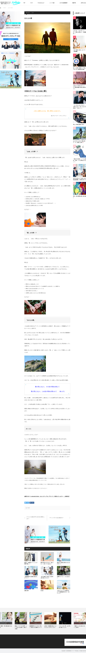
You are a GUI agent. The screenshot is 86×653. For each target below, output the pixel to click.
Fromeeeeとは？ (41, 2)
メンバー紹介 (52, 2)
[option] (7, 620)
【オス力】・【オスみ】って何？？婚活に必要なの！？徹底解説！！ (79, 32)
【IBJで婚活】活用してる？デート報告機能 (79, 51)
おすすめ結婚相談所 (63, 2)
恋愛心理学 (26, 590)
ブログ (31, 2)
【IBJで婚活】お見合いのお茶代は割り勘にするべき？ (47, 577)
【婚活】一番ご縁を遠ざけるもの (6, 627)
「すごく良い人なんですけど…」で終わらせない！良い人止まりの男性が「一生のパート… (79, 107)
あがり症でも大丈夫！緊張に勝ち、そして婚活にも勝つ (79, 142)
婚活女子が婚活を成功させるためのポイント (63, 563)
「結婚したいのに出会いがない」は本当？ (79, 627)
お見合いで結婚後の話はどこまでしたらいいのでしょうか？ (50, 627)
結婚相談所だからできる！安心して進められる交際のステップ (36, 627)
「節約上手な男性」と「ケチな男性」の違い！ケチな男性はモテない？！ (79, 160)
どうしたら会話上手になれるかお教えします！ (36, 517)
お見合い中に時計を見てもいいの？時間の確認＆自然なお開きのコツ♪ (79, 87)
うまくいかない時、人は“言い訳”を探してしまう (65, 627)
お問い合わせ (83, 2)
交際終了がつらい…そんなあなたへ (63, 577)
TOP (24, 2)
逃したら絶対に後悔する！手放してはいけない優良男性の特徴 (79, 68)
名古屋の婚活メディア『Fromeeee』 (72, 650)
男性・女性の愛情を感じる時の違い (79, 197)
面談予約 (74, 2)
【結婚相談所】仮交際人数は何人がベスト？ (30, 577)
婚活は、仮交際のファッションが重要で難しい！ (30, 563)
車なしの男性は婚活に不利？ (78, 124)
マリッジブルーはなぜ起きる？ (56, 517)
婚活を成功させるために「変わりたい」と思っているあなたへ (47, 563)
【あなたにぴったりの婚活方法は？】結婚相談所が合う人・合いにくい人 (63, 592)
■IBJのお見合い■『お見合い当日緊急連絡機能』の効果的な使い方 (79, 179)
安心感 (42, 590)
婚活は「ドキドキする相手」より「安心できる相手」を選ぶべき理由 (21, 627)
